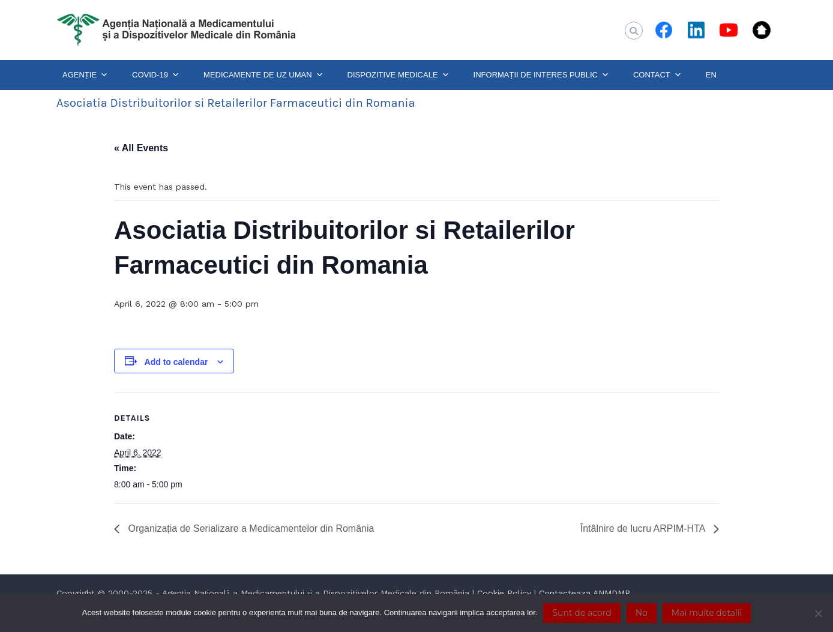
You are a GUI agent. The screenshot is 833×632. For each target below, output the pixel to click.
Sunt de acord (581, 612)
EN (711, 74)
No (642, 612)
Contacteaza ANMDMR (584, 593)
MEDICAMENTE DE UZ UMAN (263, 75)
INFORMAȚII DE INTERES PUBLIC (541, 75)
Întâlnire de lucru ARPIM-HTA (644, 528)
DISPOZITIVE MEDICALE (398, 75)
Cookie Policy (504, 593)
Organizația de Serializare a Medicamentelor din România (249, 528)
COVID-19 (155, 75)
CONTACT (657, 75)
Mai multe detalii (707, 612)
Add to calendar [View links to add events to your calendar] (176, 362)
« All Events (141, 148)
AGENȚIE (85, 75)
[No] (818, 613)
